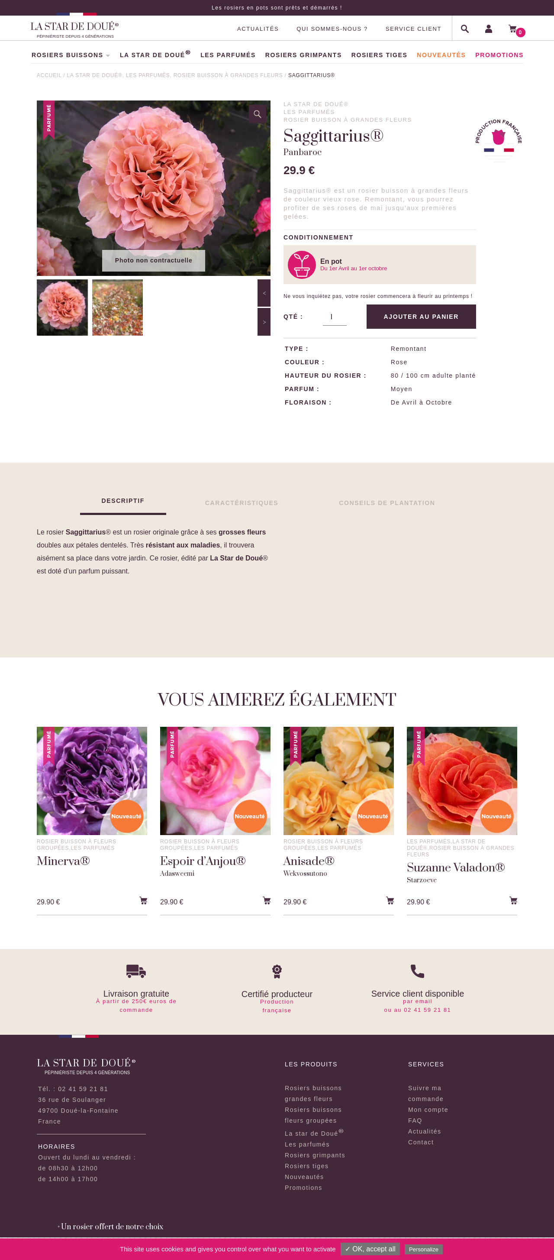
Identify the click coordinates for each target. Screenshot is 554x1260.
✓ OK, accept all (370, 1249)
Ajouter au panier (421, 316)
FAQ (415, 1120)
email (424, 1001)
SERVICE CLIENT (413, 29)
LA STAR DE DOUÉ (155, 55)
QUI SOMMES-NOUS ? (331, 29)
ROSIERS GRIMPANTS (303, 55)
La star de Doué (314, 1133)
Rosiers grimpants (315, 1155)
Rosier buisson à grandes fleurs (229, 75)
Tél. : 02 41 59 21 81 (73, 1088)
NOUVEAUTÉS (441, 55)
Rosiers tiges (307, 1166)
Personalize (423, 1249)
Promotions (303, 1187)
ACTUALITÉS (258, 29)
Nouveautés (304, 1176)
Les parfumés (307, 1144)
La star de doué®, (96, 75)
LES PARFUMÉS (228, 55)
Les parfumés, (150, 75)
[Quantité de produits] (334, 317)
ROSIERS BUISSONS (71, 55)
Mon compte (428, 1109)
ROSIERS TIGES (379, 55)
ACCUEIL (49, 75)
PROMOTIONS (499, 55)
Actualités (424, 1131)
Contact (421, 1142)
